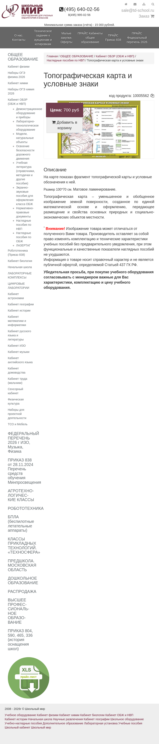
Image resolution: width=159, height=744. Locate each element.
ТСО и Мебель (18, 424)
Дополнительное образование (63, 723)
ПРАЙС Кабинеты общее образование (90, 38)
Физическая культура (16, 401)
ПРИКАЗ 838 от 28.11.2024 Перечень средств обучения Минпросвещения (24, 471)
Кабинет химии (18, 83)
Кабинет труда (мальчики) (17, 381)
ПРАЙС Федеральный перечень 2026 (136, 38)
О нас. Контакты (18, 37)
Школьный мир (41, 727)
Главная (52, 56)
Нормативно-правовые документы (25, 212)
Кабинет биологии (20, 261)
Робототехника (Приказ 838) (18, 252)
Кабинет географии (21, 304)
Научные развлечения (68, 719)
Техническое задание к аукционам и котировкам (43, 37)
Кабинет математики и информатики (17, 321)
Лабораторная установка (101, 723)
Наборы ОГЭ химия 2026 (21, 91)
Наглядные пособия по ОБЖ (23, 237)
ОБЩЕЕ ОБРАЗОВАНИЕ (76, 56)
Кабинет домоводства (16, 370)
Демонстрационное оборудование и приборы (29, 113)
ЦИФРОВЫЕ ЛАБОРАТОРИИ (18, 285)
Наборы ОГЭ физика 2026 (16, 75)
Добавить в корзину (64, 125)
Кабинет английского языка (20, 360)
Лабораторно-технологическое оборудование (27, 125)
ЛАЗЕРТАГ (23, 245)
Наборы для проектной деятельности (17, 414)
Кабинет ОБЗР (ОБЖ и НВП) (18, 101)
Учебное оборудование (20, 715)
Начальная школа (20, 267)
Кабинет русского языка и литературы (19, 335)
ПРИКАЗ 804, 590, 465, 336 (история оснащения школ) (20, 639)
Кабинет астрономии (16, 296)
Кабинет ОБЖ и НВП (119, 715)
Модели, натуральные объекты (25, 138)
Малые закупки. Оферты (66, 38)
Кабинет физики (19, 66)
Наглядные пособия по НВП (23, 224)
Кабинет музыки (18, 351)
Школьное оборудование (127, 719)
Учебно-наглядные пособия (23, 723)
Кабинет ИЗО (17, 345)
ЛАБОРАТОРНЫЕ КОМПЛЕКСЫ (20, 275)
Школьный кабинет (17, 727)
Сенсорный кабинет (15, 391)
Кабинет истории (19, 310)
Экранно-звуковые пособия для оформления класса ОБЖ (25, 196)
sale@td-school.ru (137, 10)
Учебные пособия (130, 723)
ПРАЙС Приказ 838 (113, 37)
